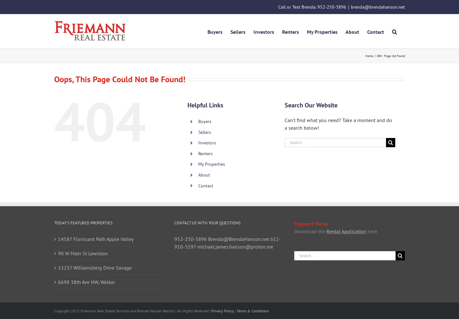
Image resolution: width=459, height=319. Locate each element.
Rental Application (346, 231)
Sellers (204, 132)
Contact (205, 186)
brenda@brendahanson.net (378, 7)
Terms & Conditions (253, 310)
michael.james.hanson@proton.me (235, 246)
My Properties (211, 164)
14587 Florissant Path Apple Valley (96, 239)
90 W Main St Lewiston (83, 253)
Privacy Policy (222, 310)
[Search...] (335, 142)
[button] (394, 31)
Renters (205, 153)
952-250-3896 (331, 7)
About (204, 175)
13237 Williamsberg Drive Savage (95, 268)
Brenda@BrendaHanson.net (238, 239)
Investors (207, 143)
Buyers (204, 121)
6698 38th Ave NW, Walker (86, 282)
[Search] (390, 142)
